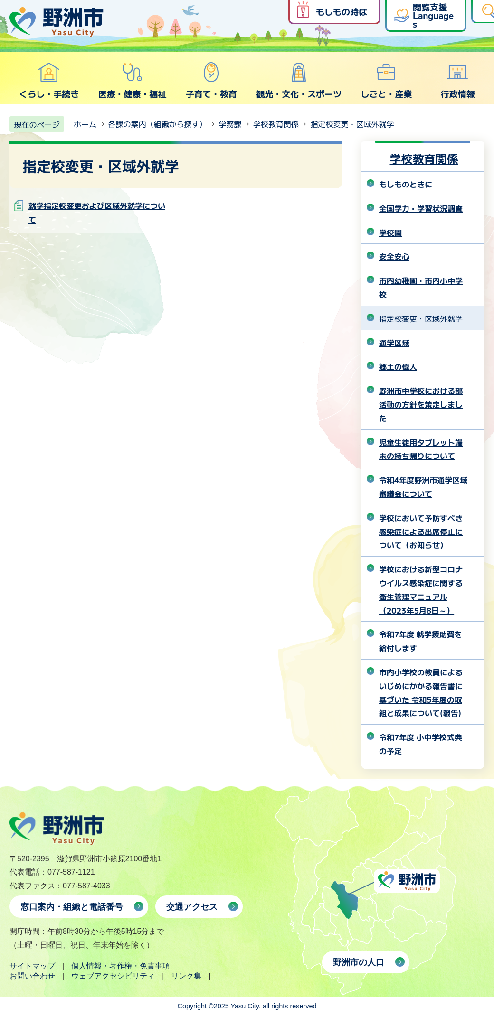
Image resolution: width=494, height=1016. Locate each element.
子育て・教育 (211, 81)
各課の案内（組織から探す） (157, 124)
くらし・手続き (49, 81)
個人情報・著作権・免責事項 (120, 966)
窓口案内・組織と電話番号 (71, 907)
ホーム (85, 124)
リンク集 (186, 976)
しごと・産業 (386, 81)
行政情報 (458, 81)
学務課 (229, 124)
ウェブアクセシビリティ (113, 976)
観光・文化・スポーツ (299, 81)
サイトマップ (32, 966)
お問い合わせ (32, 976)
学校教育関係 (276, 124)
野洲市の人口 (358, 962)
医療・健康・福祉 (132, 81)
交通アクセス (192, 907)
